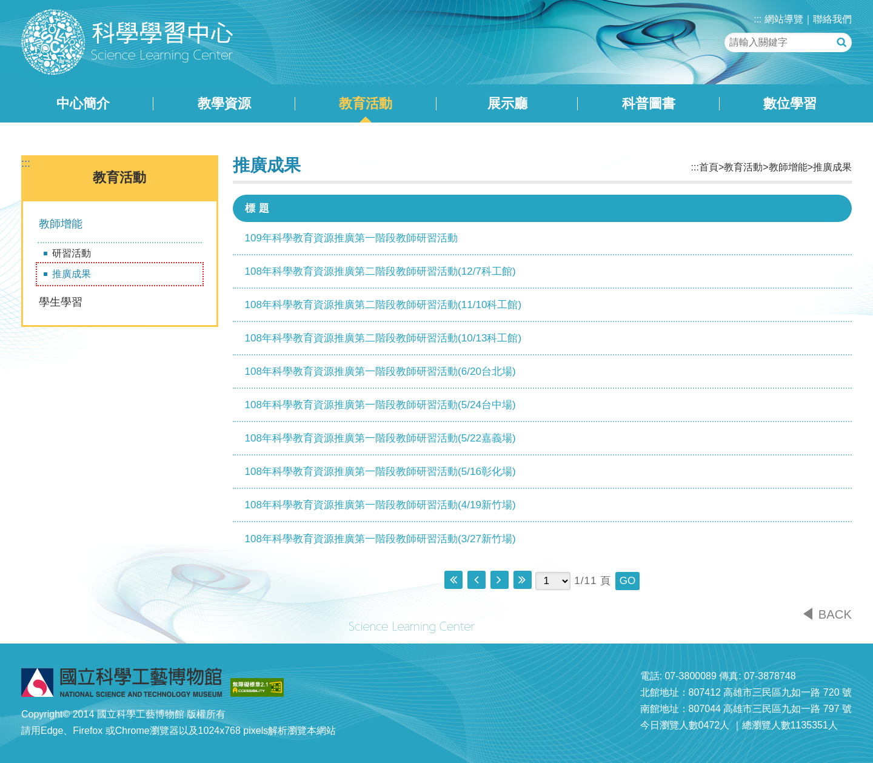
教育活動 (365, 103)
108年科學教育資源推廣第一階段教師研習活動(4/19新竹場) (380, 505)
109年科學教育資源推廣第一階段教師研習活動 (351, 238)
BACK (835, 614)
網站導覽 (783, 19)
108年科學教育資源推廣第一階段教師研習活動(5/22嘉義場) (380, 438)
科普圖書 (648, 103)
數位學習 (790, 103)
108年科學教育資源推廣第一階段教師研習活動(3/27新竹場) (380, 539)
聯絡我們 (832, 19)
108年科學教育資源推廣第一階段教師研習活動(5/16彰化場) (380, 471)
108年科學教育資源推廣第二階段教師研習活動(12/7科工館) (380, 271)
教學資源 (224, 103)
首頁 (708, 167)
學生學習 (60, 302)
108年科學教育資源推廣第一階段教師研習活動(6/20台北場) (380, 371)
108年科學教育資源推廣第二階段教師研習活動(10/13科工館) (383, 338)
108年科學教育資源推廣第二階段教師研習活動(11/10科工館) (383, 305)
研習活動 (71, 253)
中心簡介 (83, 103)
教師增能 (60, 224)
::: (757, 19)
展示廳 (507, 103)
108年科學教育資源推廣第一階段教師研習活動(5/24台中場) (380, 405)
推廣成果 (71, 274)
